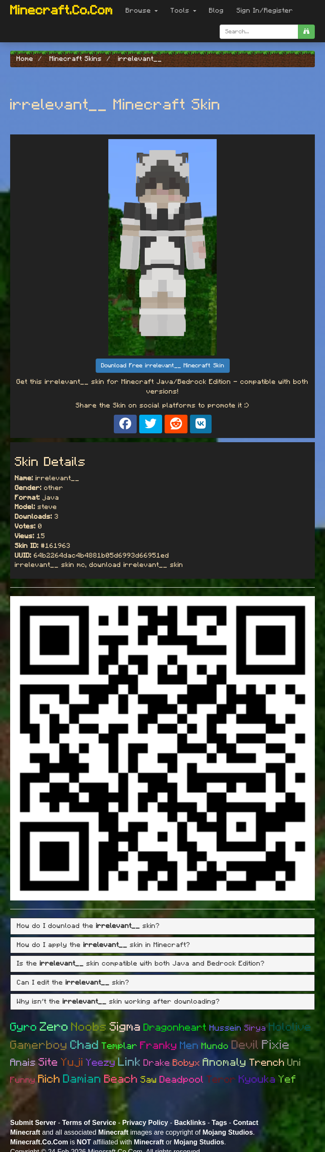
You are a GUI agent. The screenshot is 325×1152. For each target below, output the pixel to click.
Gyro (23, 1027)
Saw (148, 1079)
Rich (49, 1079)
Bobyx (186, 1062)
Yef (287, 1079)
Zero (54, 1027)
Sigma (125, 1027)
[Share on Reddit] (176, 424)
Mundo (215, 1046)
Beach (121, 1079)
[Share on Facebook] (125, 424)
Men (189, 1045)
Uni (294, 1063)
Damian (82, 1079)
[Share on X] (150, 424)
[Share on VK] (201, 424)
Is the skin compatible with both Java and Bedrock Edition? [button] (141, 963)
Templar (120, 1046)
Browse (142, 10)
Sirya (255, 1028)
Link (129, 1062)
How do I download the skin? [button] (88, 925)
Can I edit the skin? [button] (73, 982)
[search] (306, 32)
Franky (158, 1045)
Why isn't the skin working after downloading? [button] (118, 1001)
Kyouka (257, 1079)
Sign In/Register (265, 10)
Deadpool (182, 1080)
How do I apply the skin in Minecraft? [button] (103, 944)
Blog (216, 10)
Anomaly (225, 1062)
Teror (221, 1080)
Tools (183, 10)
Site (48, 1062)
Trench (267, 1063)
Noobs (89, 1027)
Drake (156, 1062)
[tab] (162, 926)
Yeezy (101, 1063)
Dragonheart (175, 1028)
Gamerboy (39, 1045)
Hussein (225, 1028)
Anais (23, 1063)
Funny (23, 1080)
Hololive (290, 1027)
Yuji (72, 1062)
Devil (245, 1045)
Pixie (276, 1045)
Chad (84, 1045)
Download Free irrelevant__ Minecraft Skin (162, 366)
